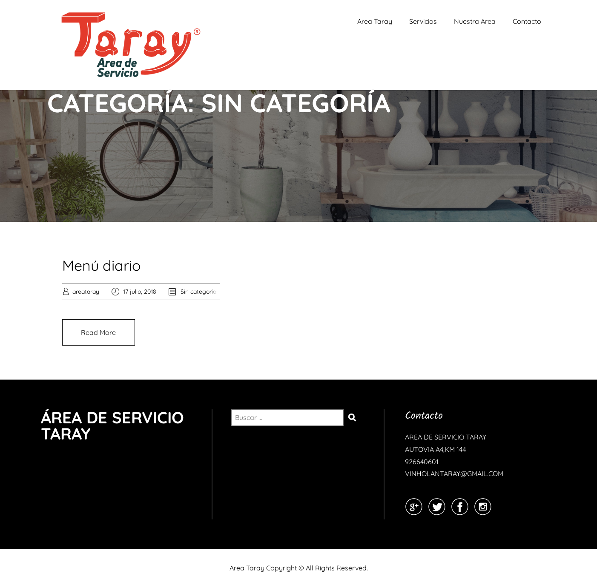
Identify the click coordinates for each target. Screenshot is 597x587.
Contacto (527, 21)
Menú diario (101, 265)
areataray (85, 291)
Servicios (423, 21)
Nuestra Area (475, 21)
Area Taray (374, 21)
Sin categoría (198, 291)
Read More (98, 332)
